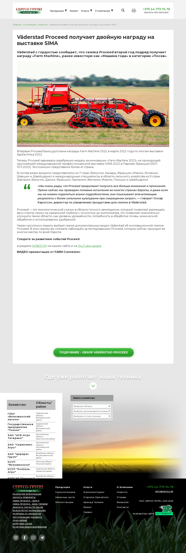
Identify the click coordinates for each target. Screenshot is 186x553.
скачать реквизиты (24, 497)
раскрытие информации (27, 494)
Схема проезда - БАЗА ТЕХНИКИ (30, 504)
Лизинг (74, 13)
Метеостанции (65, 502)
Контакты (121, 507)
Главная (17, 24)
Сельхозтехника (66, 492)
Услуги (85, 13)
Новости (43, 24)
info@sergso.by (164, 492)
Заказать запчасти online (28, 507)
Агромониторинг (94, 492)
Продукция (57, 13)
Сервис (87, 512)
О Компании (124, 487)
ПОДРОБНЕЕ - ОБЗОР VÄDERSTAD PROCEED (93, 352)
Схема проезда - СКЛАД (26, 501)
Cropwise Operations (96, 497)
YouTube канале (89, 246)
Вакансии (122, 502)
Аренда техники (93, 502)
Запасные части (66, 497)
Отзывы (120, 497)
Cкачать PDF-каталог (156, 15)
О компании (102, 13)
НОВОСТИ (39, 246)
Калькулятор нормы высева (29, 511)
